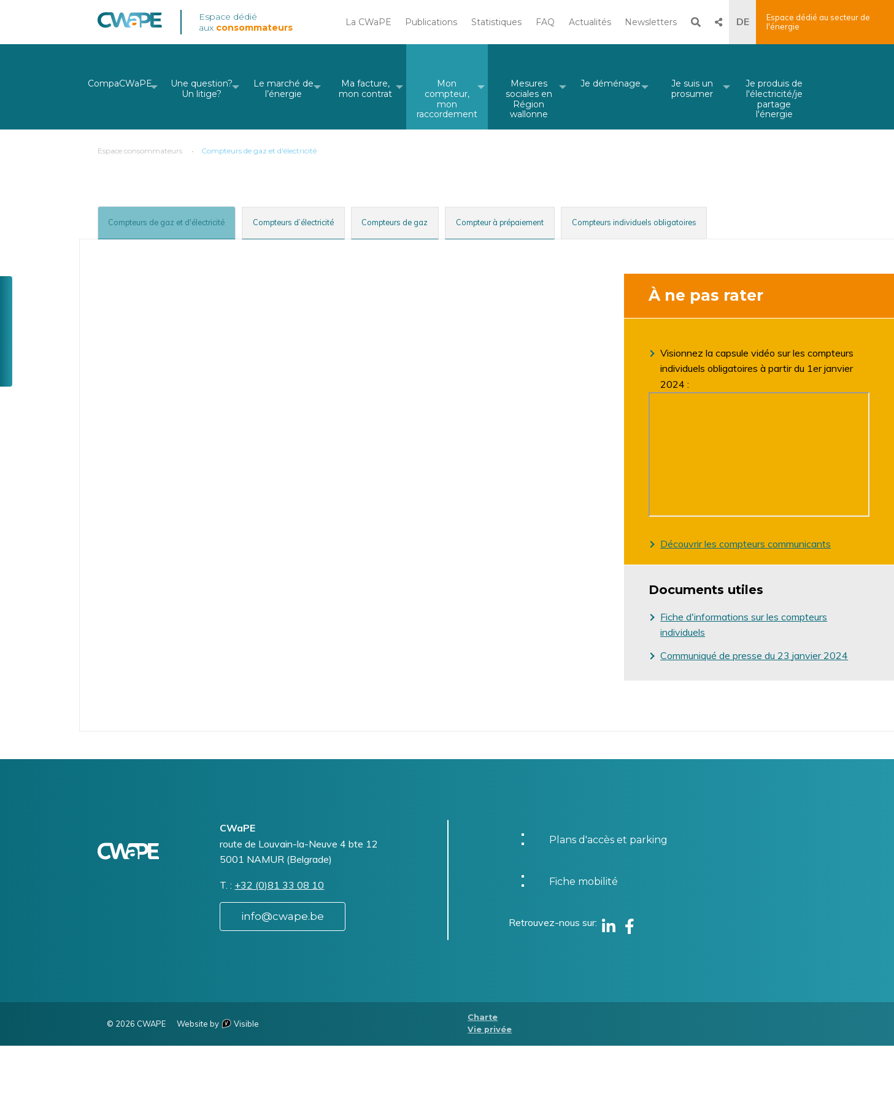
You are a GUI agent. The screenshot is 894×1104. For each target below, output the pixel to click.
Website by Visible (218, 1082)
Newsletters (651, 22)
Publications (431, 22)
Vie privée (490, 1088)
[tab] (185, 221)
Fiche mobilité (583, 940)
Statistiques (496, 22)
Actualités (590, 22)
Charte (483, 1075)
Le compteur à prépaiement (234, 532)
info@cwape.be (282, 974)
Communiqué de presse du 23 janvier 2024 (754, 655)
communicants (799, 544)
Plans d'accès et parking (608, 898)
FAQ (545, 22)
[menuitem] (120, 86)
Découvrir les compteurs (714, 544)
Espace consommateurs (140, 150)
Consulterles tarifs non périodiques (197, 735)
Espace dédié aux (246, 22)
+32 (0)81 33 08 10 (279, 943)
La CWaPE (368, 22)
